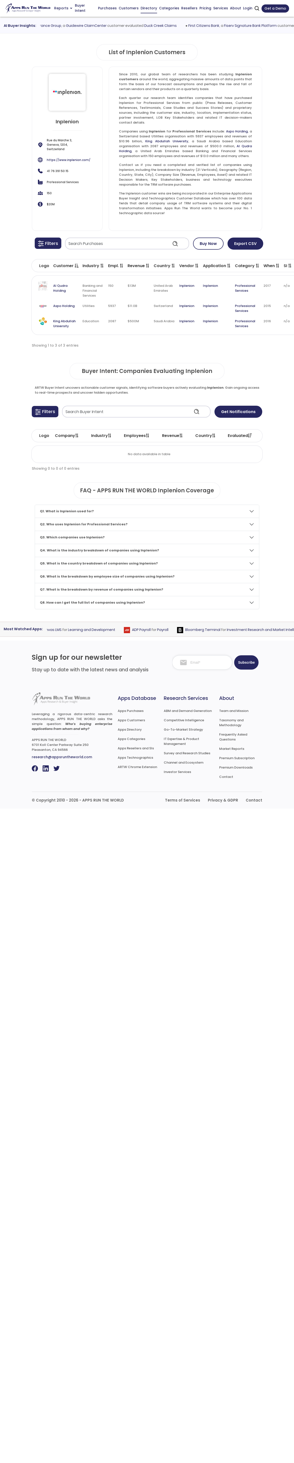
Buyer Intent (80, 8)
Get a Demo (275, 8)
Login (247, 8)
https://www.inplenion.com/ (68, 160)
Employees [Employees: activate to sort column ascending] (137, 435)
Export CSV (245, 243)
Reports (63, 8)
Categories (169, 8)
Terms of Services (182, 800)
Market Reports (231, 748)
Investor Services (177, 772)
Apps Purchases (131, 710)
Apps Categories (131, 739)
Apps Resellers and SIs (136, 748)
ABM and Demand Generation (188, 710)
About (235, 8)
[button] (48, 243)
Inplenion (186, 285)
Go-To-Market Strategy (183, 729)
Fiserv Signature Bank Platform (253, 25)
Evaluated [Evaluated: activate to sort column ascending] (240, 435)
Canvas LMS (53, 629)
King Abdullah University (166, 141)
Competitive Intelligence (184, 720)
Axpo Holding (237, 131)
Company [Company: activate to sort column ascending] (67, 435)
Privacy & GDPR (223, 800)
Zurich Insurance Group (44, 25)
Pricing (205, 8)
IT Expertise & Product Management (181, 741)
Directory (149, 8)
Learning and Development (93, 629)
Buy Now (208, 243)
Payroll (165, 629)
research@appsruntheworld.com (62, 757)
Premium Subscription (237, 758)
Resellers (189, 8)
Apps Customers (131, 720)
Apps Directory (130, 729)
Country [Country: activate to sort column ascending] (205, 435)
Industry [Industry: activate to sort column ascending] (101, 435)
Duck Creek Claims (163, 25)
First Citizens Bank (206, 25)
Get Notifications (238, 412)
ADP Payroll (143, 629)
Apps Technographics (135, 757)
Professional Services (245, 288)
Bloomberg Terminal (205, 629)
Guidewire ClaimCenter (88, 25)
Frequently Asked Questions (233, 737)
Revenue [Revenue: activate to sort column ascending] (172, 435)
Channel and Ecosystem (183, 762)
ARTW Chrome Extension (137, 767)
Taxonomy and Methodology (231, 722)
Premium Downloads (236, 767)
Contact (226, 776)
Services (220, 8)
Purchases (107, 8)
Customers (129, 8)
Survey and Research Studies (187, 753)
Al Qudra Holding (60, 288)
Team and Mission (233, 710)
